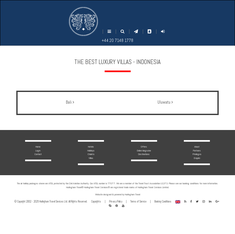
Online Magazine (144, 150)
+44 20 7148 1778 (117, 40)
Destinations (144, 154)
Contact (38, 154)
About (196, 146)
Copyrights (96, 201)
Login (38, 150)
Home (38, 146)
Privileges (197, 154)
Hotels (91, 146)
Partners (197, 150)
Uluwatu (165, 102)
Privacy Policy (115, 201)
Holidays (91, 150)
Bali (70, 102)
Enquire (197, 158)
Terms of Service (138, 201)
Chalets (91, 154)
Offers (144, 146)
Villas (91, 158)
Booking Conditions (162, 201)
